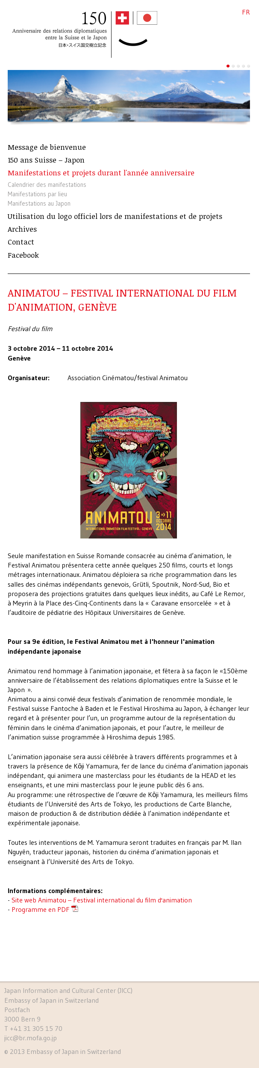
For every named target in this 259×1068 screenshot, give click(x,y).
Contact (21, 242)
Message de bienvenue (47, 147)
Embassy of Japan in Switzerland (73, 1051)
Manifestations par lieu (37, 194)
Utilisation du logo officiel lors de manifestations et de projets (115, 216)
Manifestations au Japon (39, 203)
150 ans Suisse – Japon (46, 160)
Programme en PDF (41, 909)
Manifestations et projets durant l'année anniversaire (101, 173)
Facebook (23, 255)
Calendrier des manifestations (47, 185)
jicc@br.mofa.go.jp (30, 1037)
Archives (22, 229)
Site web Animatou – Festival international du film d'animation (102, 900)
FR (246, 12)
